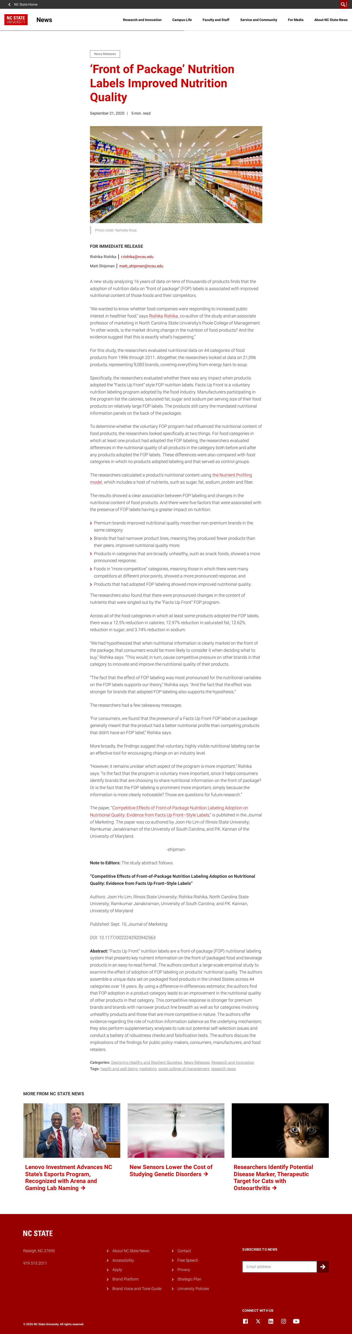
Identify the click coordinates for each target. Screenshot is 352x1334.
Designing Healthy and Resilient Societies (146, 1062)
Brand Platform (125, 1279)
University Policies (193, 1288)
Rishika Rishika (163, 315)
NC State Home (25, 4)
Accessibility (123, 1260)
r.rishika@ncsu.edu (137, 256)
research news (223, 1068)
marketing (148, 1068)
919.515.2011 (35, 1263)
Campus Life (182, 20)
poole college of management (183, 1068)
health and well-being (119, 1068)
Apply (117, 1269)
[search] (344, 4)
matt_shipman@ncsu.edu (141, 266)
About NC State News (331, 20)
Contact (184, 1250)
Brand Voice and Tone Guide (136, 1288)
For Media (296, 20)
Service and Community (258, 20)
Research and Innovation (142, 20)
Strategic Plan (189, 1279)
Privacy (183, 1269)
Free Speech (187, 1260)
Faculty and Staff (216, 20)
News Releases (197, 1062)
